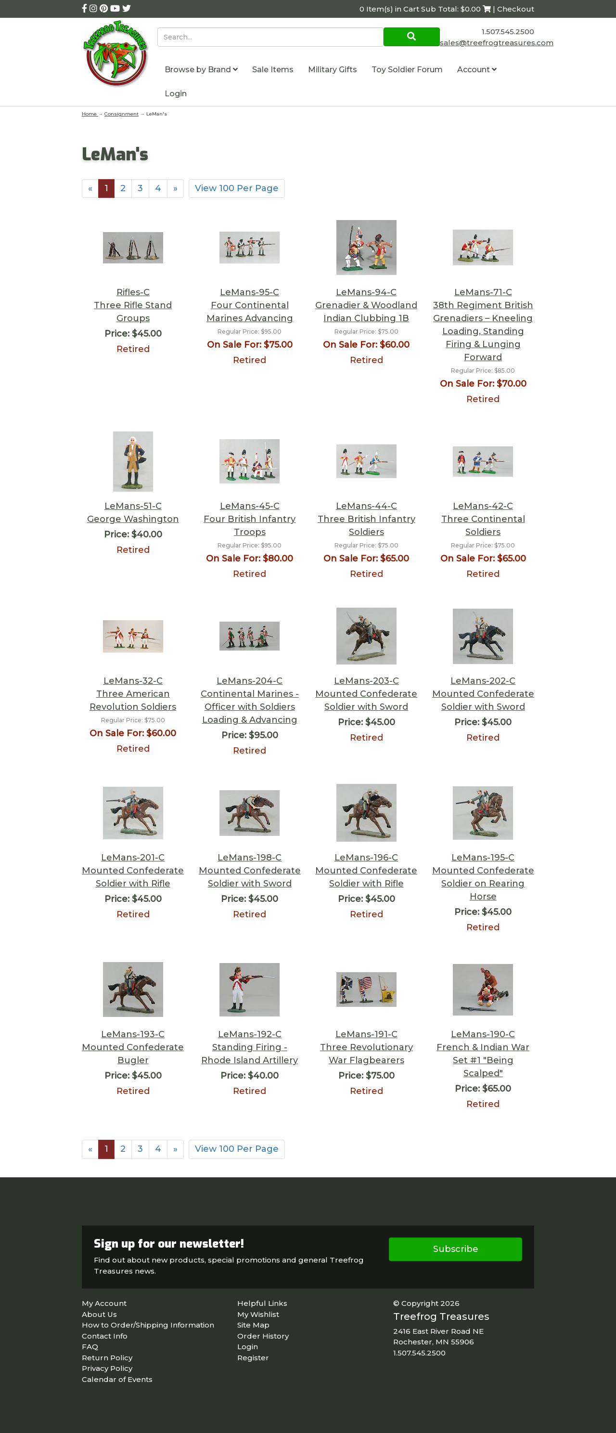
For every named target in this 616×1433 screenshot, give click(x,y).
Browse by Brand (201, 69)
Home (90, 114)
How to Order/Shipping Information (148, 1324)
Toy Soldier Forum (407, 69)
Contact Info (105, 1336)
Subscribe (455, 1249)
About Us (99, 1314)
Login (176, 93)
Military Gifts (332, 69)
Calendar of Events (117, 1379)
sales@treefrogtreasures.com (496, 42)
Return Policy (107, 1357)
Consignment (121, 114)
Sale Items (273, 69)
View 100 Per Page (237, 188)
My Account (104, 1303)
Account (477, 69)
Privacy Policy (107, 1368)
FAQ (90, 1346)
